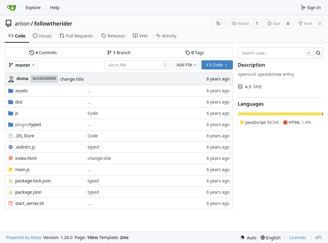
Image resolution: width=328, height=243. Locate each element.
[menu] (248, 238)
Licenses (297, 237)
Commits (43, 52)
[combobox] (137, 64)
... (89, 90)
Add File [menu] (186, 65)
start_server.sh (29, 203)
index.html (26, 158)
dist (19, 102)
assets (21, 90)
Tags (194, 52)
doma (22, 78)
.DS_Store (24, 136)
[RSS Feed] (218, 23)
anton (22, 23)
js (16, 113)
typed (93, 147)
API (318, 237)
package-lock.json (33, 181)
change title (72, 79)
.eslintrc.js (25, 147)
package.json (28, 192)
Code (92, 113)
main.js (22, 169)
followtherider (53, 23)
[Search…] (318, 53)
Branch (119, 52)
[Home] (11, 7)
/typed (28, 124)
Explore (33, 7)
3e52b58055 (44, 78)
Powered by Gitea (23, 237)
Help (54, 7)
